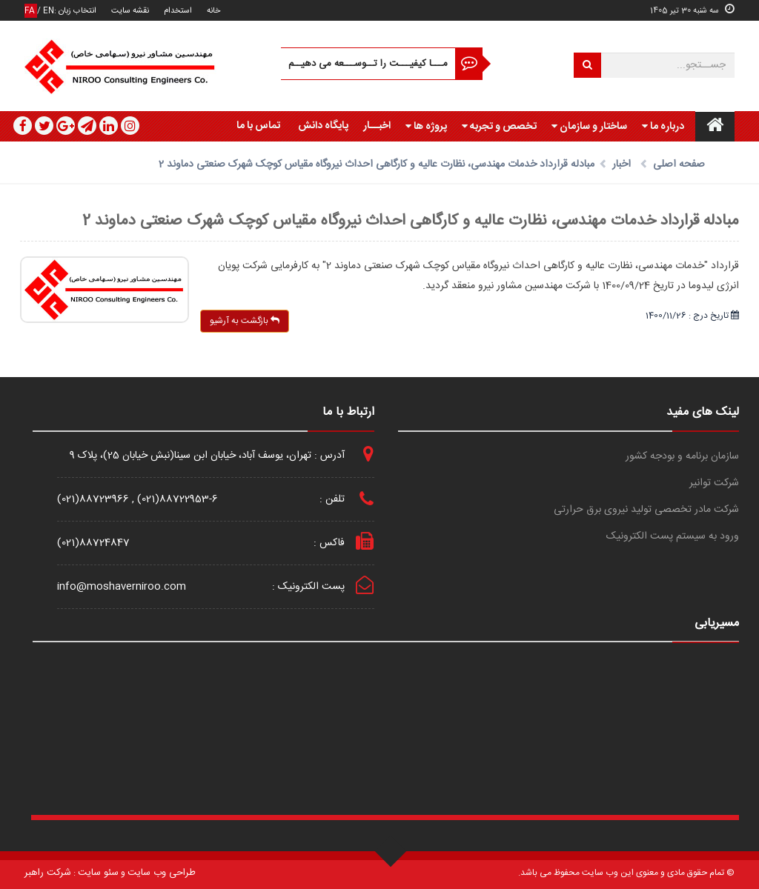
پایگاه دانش (323, 126)
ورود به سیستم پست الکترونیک (672, 536)
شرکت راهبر (47, 873)
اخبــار (377, 126)
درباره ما (663, 127)
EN (48, 11)
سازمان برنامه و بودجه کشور (682, 456)
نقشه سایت (130, 11)
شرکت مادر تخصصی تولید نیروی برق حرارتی (646, 510)
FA (30, 11)
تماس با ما (258, 126)
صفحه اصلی (679, 164)
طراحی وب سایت (161, 873)
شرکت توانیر (714, 483)
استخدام (178, 11)
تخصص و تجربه (499, 127)
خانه (213, 11)
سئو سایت (98, 873)
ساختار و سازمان (589, 127)
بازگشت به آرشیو (244, 320)
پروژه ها (426, 127)
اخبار (621, 164)
